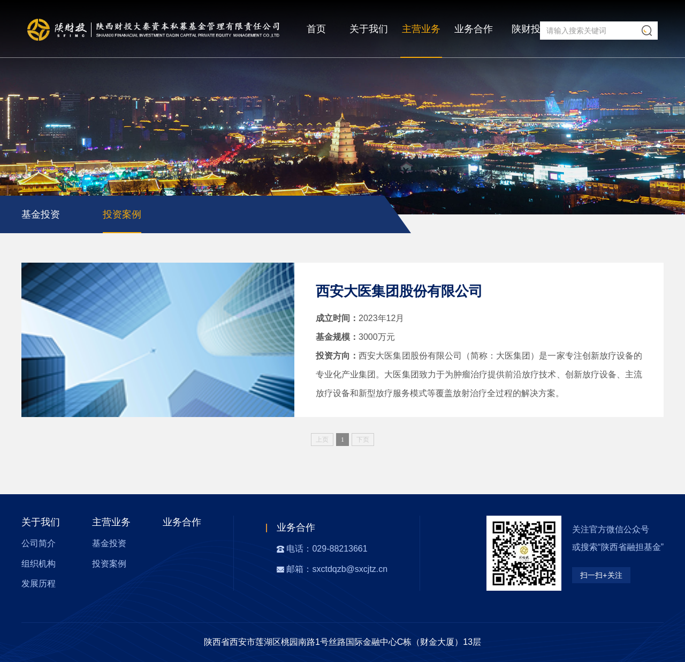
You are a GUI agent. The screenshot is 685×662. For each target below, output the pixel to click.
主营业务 (421, 29)
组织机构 (38, 563)
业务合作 (473, 29)
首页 (316, 29)
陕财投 (526, 29)
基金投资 (40, 214)
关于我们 (368, 29)
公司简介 (38, 543)
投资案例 (122, 214)
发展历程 (38, 583)
